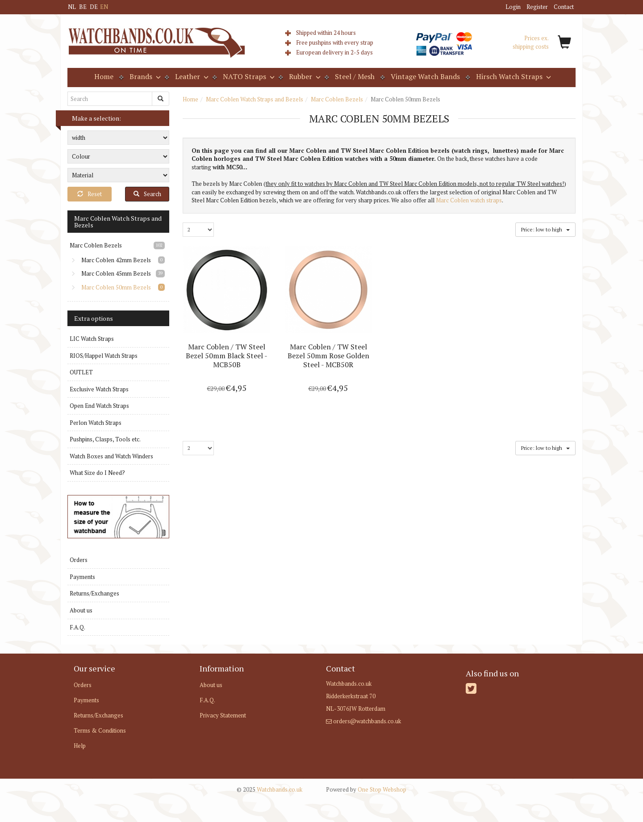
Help (80, 746)
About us (81, 610)
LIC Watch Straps (92, 339)
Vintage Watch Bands (425, 76)
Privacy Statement (223, 715)
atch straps (488, 200)
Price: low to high (545, 229)
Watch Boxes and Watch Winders (111, 456)
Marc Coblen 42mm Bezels (111, 260)
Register (537, 7)
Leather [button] (191, 76)
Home (103, 76)
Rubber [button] (304, 76)
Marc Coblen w (455, 200)
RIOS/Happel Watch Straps (104, 356)
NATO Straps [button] (248, 76)
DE (94, 7)
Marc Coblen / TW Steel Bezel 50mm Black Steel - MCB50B (226, 355)
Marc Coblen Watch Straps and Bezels (254, 99)
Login (513, 7)
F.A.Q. (77, 627)
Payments (82, 577)
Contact (564, 7)
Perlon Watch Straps (95, 423)
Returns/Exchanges (94, 593)
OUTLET (81, 372)
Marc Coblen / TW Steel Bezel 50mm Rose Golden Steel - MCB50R (328, 355)
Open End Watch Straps (99, 406)
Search (147, 194)
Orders (79, 560)
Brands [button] (144, 76)
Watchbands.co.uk (269, 789)
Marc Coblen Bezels (337, 99)
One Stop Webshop (366, 789)
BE (83, 7)
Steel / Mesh (355, 76)
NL (72, 7)
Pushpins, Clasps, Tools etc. (105, 439)
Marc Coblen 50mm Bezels (111, 287)
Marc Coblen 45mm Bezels (111, 273)
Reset (89, 194)
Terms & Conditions (100, 730)
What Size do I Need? (97, 473)
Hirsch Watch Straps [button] (512, 76)
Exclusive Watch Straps (99, 389)
